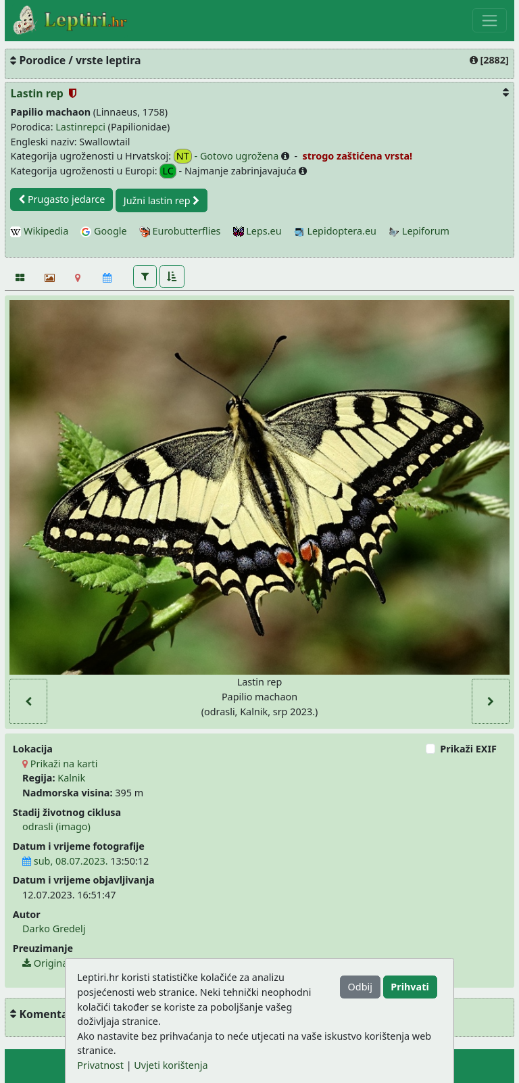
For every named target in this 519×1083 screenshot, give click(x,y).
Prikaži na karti (59, 763)
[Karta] (78, 278)
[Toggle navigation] (489, 20)
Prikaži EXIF (468, 748)
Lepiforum (419, 230)
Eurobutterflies (180, 230)
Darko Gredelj (53, 928)
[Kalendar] (107, 278)
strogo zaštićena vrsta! (356, 155)
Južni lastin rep (162, 200)
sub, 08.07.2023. (64, 861)
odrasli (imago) (56, 826)
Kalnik (71, 777)
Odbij (360, 986)
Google (103, 230)
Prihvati (409, 986)
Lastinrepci (80, 126)
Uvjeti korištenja (170, 1065)
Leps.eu (257, 230)
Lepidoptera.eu (335, 230)
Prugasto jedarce (61, 199)
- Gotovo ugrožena (227, 156)
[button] (145, 276)
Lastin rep (38, 93)
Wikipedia (39, 230)
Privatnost (100, 1065)
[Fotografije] (19, 278)
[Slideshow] (48, 278)
